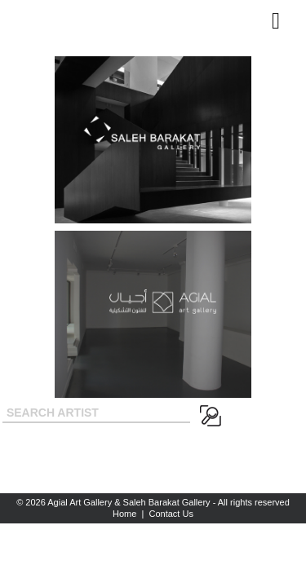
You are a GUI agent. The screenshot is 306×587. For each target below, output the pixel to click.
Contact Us (171, 514)
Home (124, 514)
